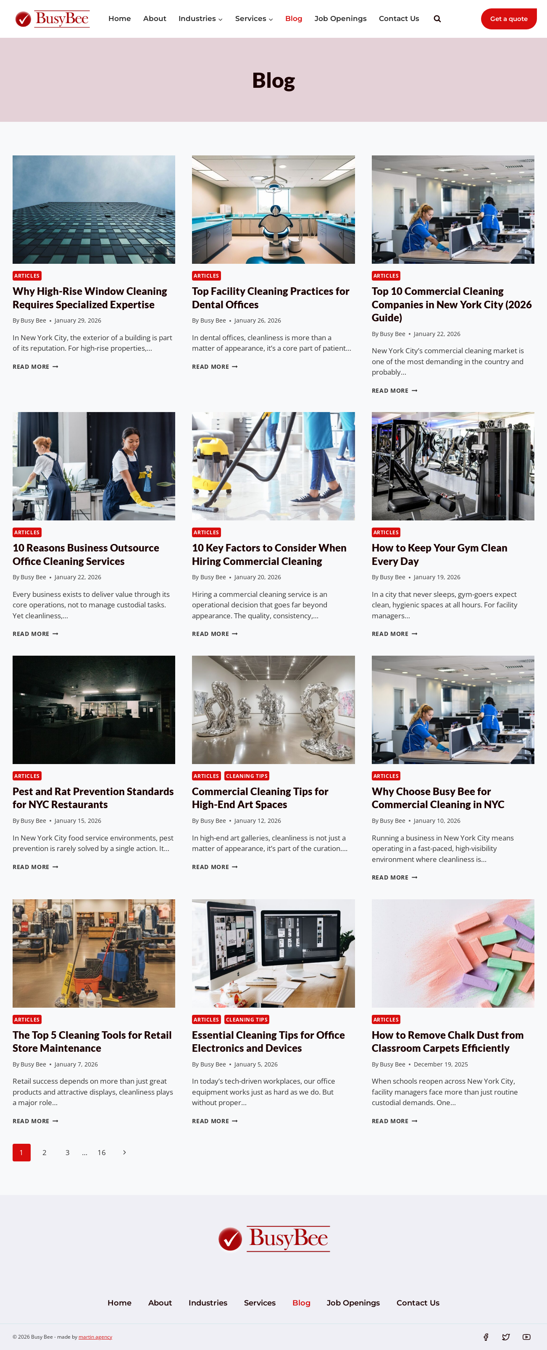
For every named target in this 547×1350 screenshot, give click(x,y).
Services (260, 1303)
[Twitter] (506, 1337)
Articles (27, 275)
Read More (35, 366)
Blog (293, 18)
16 (101, 1152)
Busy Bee (33, 320)
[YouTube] (526, 1337)
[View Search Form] (437, 18)
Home (119, 18)
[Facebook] (485, 1337)
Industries (208, 1303)
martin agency (95, 1336)
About (154, 18)
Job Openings (341, 18)
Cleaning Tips (247, 775)
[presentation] (94, 209)
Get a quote (509, 19)
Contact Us (399, 18)
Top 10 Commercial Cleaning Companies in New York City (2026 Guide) (452, 304)
